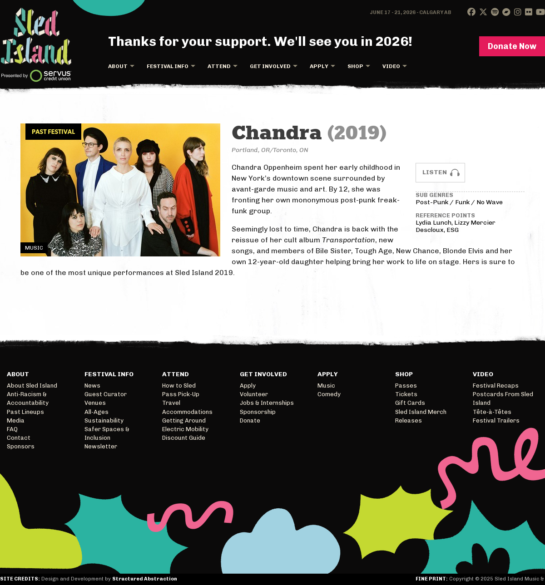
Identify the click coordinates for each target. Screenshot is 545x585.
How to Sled (179, 385)
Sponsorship (258, 411)
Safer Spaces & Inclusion (106, 433)
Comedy (329, 394)
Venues (95, 402)
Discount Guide (183, 437)
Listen (434, 172)
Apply (319, 66)
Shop (355, 66)
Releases (408, 420)
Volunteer (254, 394)
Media (16, 420)
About (118, 66)
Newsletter (100, 446)
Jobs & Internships (267, 402)
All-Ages (96, 411)
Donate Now (512, 46)
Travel (171, 402)
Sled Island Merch (420, 411)
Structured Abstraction (144, 579)
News (92, 385)
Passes (406, 385)
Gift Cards (410, 402)
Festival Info (167, 66)
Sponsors (21, 446)
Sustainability (104, 420)
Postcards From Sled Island (503, 398)
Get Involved (270, 66)
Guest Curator (105, 394)
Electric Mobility (185, 429)
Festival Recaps (496, 385)
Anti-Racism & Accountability (28, 398)
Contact (18, 437)
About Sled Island (32, 385)
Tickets (406, 394)
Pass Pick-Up (180, 394)
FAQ (12, 429)
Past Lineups (25, 411)
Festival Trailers (496, 420)
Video (391, 66)
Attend (219, 66)
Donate (250, 420)
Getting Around (184, 420)
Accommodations (187, 411)
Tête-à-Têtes (492, 411)
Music (326, 385)
